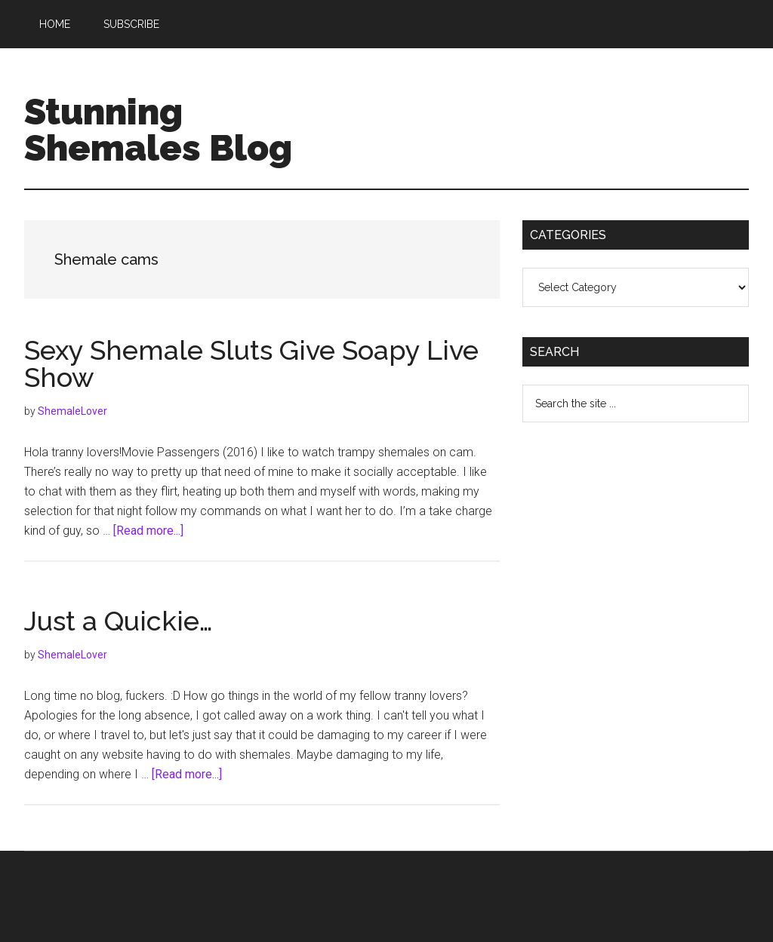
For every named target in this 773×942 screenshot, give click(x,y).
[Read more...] (148, 530)
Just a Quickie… (118, 621)
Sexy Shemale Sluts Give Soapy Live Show (251, 363)
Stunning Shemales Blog (158, 130)
